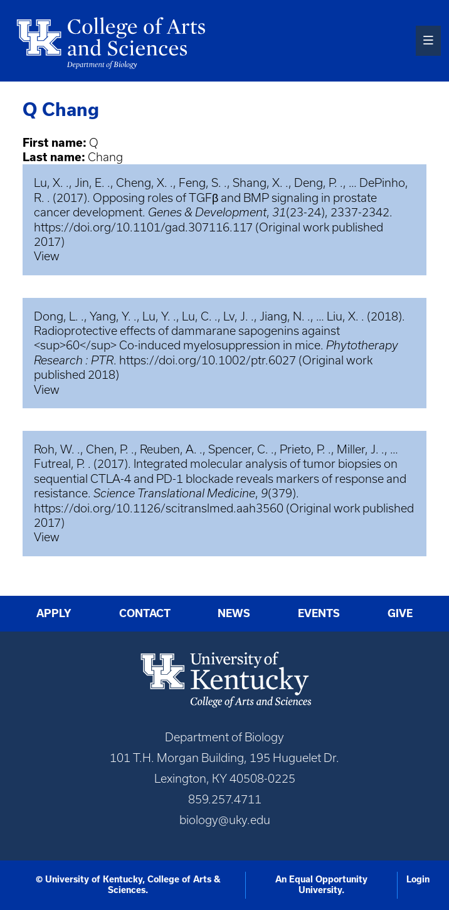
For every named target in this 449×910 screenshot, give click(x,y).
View (47, 256)
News (234, 613)
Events (319, 613)
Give (400, 613)
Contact (145, 613)
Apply (53, 613)
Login (418, 879)
